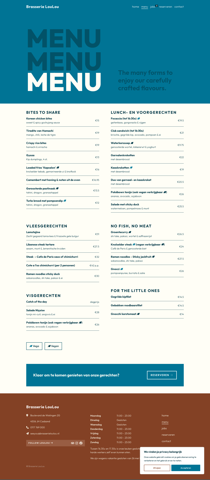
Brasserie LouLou (42, 6)
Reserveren (161, 375)
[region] (172, 460)
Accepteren (186, 468)
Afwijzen (157, 468)
